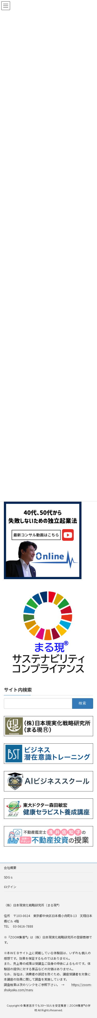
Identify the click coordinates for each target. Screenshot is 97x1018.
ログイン (10, 886)
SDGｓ (8, 877)
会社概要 (10, 867)
